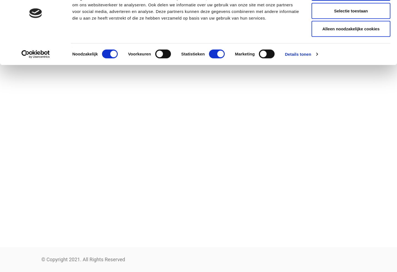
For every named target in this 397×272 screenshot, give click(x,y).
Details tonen (298, 76)
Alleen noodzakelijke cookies (351, 50)
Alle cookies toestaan (351, 14)
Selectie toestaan (351, 32)
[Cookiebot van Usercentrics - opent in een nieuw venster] (36, 76)
